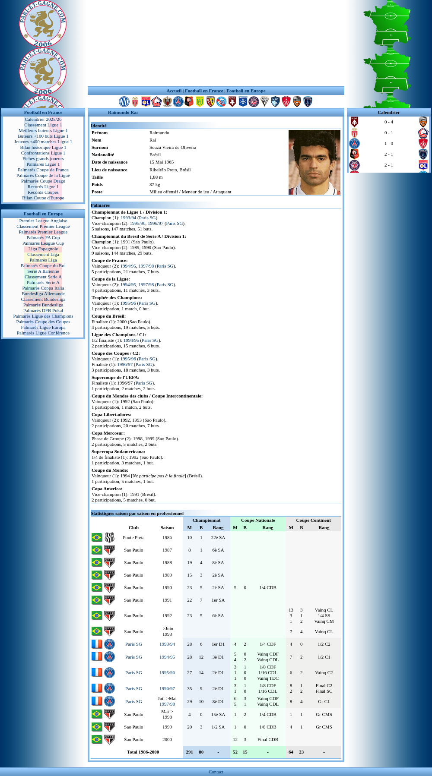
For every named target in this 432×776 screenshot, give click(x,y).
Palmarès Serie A (43, 282)
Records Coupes (43, 192)
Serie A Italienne (43, 271)
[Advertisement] (216, 43)
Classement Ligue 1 (43, 124)
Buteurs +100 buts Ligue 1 (43, 136)
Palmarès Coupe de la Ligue (43, 175)
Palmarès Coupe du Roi (43, 265)
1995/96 (138, 223)
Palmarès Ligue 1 (43, 164)
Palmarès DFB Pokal (43, 310)
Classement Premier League (43, 226)
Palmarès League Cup (43, 243)
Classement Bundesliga (43, 299)
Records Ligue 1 (43, 186)
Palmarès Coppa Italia (43, 287)
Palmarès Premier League (43, 231)
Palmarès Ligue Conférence (43, 332)
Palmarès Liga (43, 259)
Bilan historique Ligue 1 (43, 147)
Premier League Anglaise (43, 220)
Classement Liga (43, 254)
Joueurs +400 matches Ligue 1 (43, 141)
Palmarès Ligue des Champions (43, 316)
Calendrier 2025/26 (43, 119)
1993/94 (128, 217)
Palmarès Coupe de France (43, 169)
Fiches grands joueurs (43, 158)
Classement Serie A (43, 276)
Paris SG (147, 217)
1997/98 (146, 265)
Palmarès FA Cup (43, 237)
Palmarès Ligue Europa (43, 327)
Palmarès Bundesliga (43, 304)
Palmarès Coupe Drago (43, 180)
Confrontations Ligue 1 (43, 152)
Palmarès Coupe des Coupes (43, 321)
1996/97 (155, 223)
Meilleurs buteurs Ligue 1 (43, 130)
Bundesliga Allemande (43, 293)
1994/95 (128, 265)
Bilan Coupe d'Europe (43, 197)
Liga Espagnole (43, 248)
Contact (216, 771)
